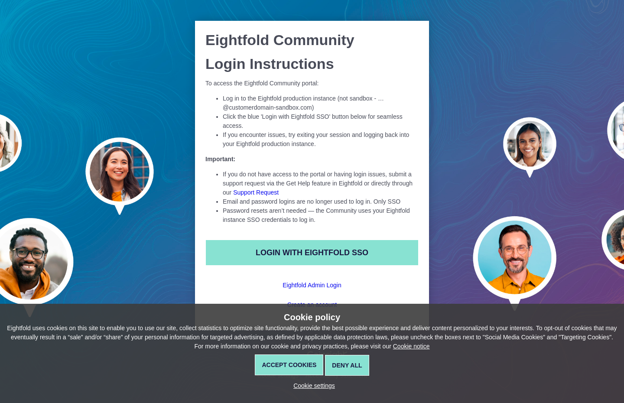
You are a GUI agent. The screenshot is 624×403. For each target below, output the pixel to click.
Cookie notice (411, 346)
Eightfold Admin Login (312, 285)
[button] (312, 385)
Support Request (256, 192)
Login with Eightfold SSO (312, 252)
